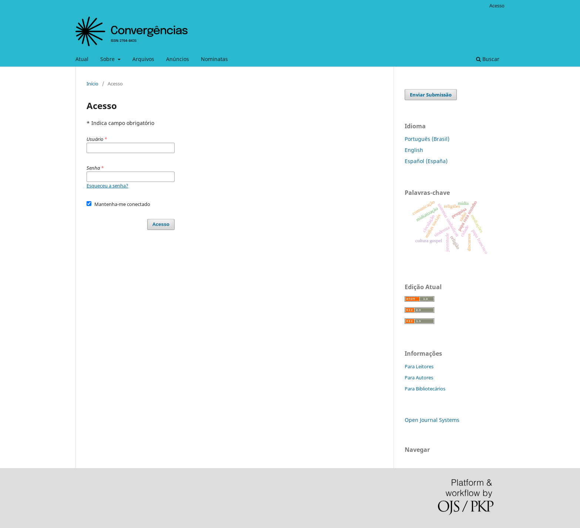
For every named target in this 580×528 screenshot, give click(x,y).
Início (92, 83)
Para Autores (419, 377)
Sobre (108, 58)
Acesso (497, 5)
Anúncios (177, 58)
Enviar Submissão (431, 94)
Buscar (487, 58)
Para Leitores (419, 366)
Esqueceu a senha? (107, 185)
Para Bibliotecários (425, 388)
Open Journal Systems (432, 419)
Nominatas (214, 58)
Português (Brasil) (427, 138)
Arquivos (143, 58)
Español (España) (426, 161)
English (414, 149)
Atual (81, 58)
